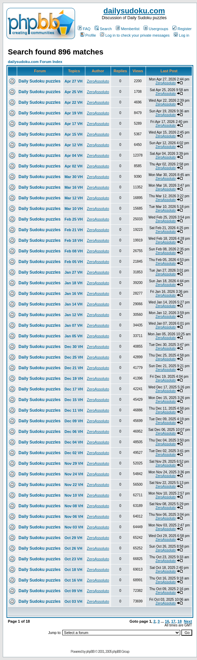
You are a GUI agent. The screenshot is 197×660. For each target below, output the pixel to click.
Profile (88, 35)
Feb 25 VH (73, 219)
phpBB (90, 651)
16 (167, 621)
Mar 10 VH (73, 209)
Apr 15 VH (73, 134)
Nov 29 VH (73, 463)
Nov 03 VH (73, 527)
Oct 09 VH (73, 591)
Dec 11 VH (73, 410)
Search (103, 29)
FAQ (84, 29)
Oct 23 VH (73, 559)
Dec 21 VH (73, 368)
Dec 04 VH (73, 442)
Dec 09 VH (73, 421)
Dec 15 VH (73, 400)
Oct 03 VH (73, 601)
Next (188, 621)
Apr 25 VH (73, 92)
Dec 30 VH (73, 347)
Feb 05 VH (73, 262)
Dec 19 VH (73, 378)
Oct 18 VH (73, 570)
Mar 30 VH (73, 177)
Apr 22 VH (73, 102)
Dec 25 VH (73, 357)
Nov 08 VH (73, 506)
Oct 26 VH (73, 548)
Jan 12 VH (73, 315)
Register (182, 29)
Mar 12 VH (73, 198)
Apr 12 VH (73, 145)
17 (173, 621)
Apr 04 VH (73, 155)
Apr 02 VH (73, 166)
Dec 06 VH (73, 431)
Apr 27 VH (73, 81)
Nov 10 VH (73, 495)
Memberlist (127, 29)
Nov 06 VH (73, 516)
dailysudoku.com (134, 11)
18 (179, 621)
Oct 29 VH (73, 538)
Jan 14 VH (73, 304)
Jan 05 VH (73, 336)
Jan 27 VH (73, 272)
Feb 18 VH (73, 240)
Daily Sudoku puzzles (40, 81)
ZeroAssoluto (98, 81)
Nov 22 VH (73, 485)
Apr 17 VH (73, 124)
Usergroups (156, 29)
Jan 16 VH (73, 293)
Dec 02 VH (73, 453)
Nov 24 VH (73, 474)
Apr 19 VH (73, 113)
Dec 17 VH (73, 389)
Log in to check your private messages (135, 35)
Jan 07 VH (73, 325)
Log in (181, 35)
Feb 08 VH (73, 251)
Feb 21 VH (73, 230)
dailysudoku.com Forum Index (35, 62)
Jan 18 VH (73, 283)
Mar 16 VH (73, 187)
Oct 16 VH (73, 580)
